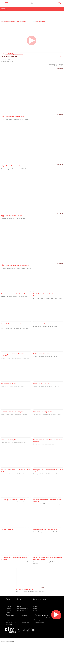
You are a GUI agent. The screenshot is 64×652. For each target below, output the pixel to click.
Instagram (35, 606)
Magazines (8, 606)
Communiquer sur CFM (11, 622)
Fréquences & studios (22, 608)
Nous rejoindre (25, 622)
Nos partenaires (10, 620)
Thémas (4, 8)
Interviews (8, 608)
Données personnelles (39, 622)
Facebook (35, 604)
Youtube (35, 608)
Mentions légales (38, 620)
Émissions (8, 610)
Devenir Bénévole (21, 610)
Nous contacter (25, 620)
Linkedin (35, 610)
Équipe (19, 606)
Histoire (19, 604)
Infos (7, 604)
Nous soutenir (9, 624)
